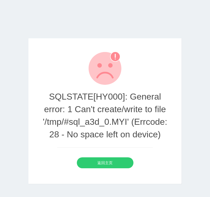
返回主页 (105, 163)
